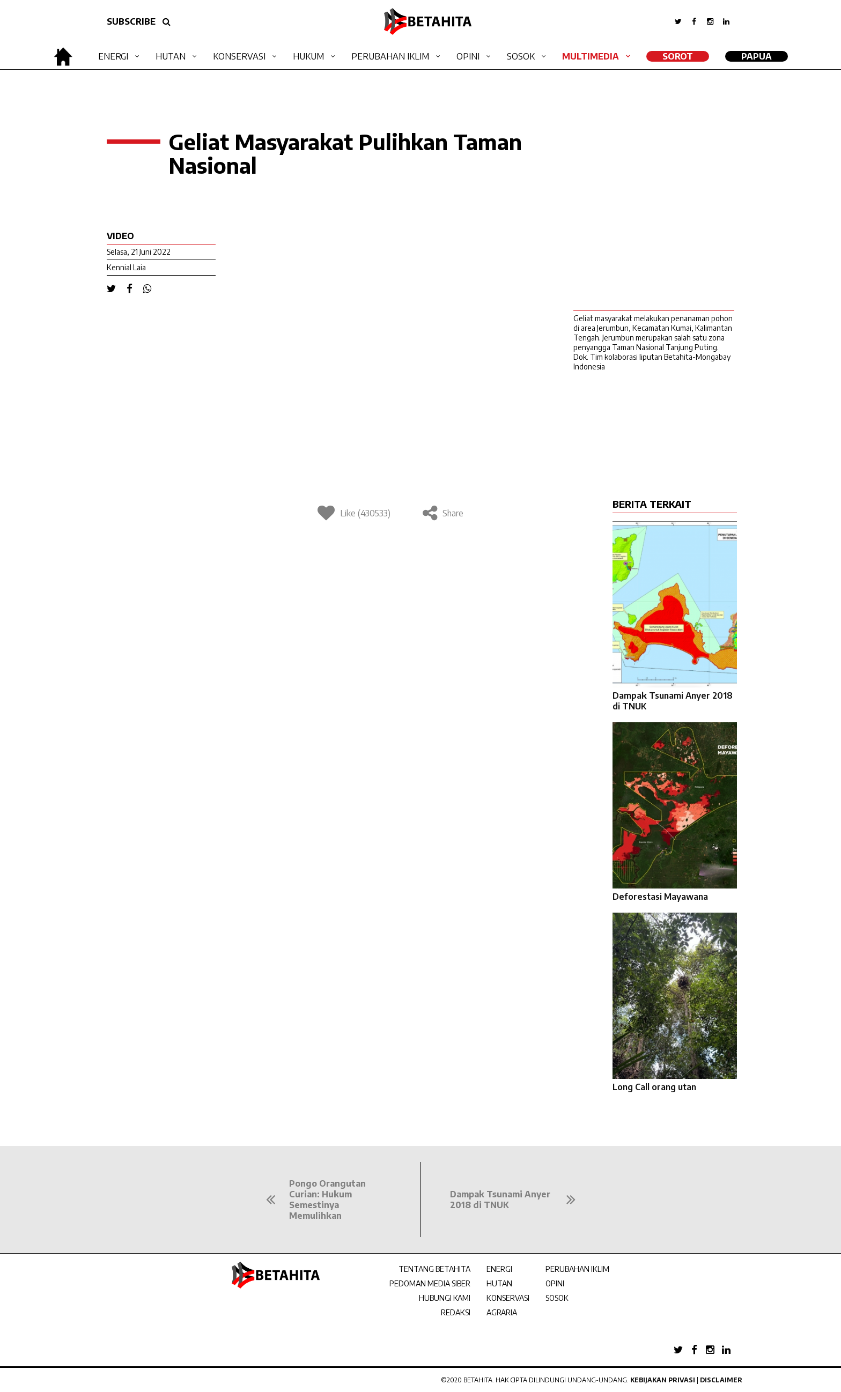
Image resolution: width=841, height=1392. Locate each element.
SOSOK (557, 1297)
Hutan (171, 56)
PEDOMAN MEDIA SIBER (429, 1283)
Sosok (521, 56)
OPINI (554, 1283)
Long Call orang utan (654, 1087)
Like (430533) (354, 513)
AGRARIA (501, 1312)
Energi (113, 56)
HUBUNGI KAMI (444, 1297)
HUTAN (499, 1283)
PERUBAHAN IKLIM (577, 1268)
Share (443, 513)
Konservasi (239, 56)
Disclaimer (721, 1380)
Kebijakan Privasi (662, 1380)
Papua (756, 56)
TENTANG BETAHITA (434, 1268)
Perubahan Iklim (390, 56)
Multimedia (590, 56)
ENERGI (499, 1268)
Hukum (308, 56)
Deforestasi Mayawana (660, 896)
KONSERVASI (507, 1297)
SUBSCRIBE (131, 21)
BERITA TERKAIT (652, 504)
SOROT (677, 56)
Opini (467, 56)
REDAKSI (455, 1312)
